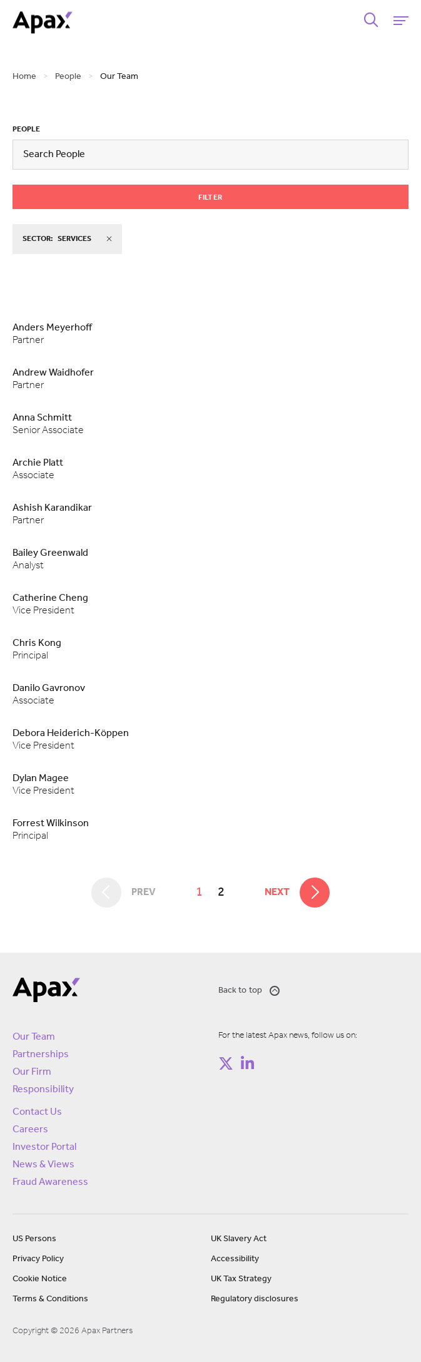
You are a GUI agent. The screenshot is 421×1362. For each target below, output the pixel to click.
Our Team (34, 1037)
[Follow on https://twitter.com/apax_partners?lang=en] (225, 1063)
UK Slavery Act (238, 1239)
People (26, 129)
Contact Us (37, 1112)
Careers (30, 1130)
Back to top (249, 991)
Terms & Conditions (50, 1299)
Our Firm (32, 1072)
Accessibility (235, 1259)
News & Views (43, 1165)
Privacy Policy (38, 1259)
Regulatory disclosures (254, 1299)
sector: (67, 239)
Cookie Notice (40, 1279)
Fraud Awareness (50, 1182)
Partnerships (41, 1055)
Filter (210, 198)
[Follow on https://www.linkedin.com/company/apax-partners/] (247, 1063)
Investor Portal (44, 1147)
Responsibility (43, 1090)
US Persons (34, 1239)
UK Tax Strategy (241, 1279)
